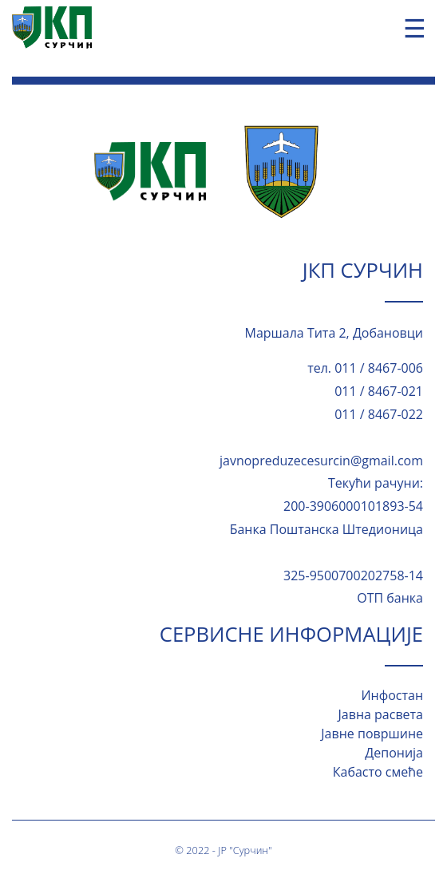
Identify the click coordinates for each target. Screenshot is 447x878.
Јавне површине (372, 733)
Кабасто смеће (378, 772)
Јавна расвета (380, 714)
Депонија (394, 752)
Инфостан (392, 695)
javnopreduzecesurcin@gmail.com (321, 460)
